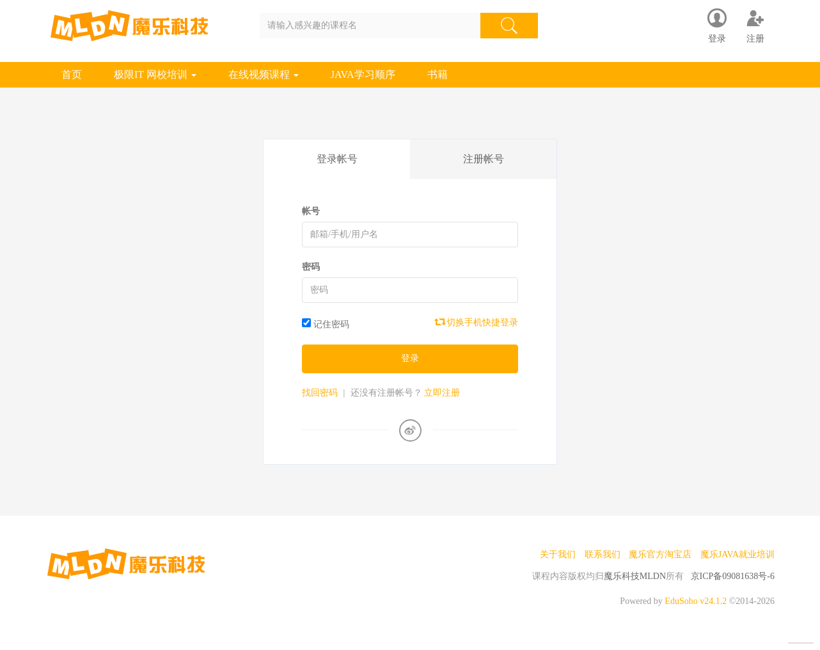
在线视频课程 (263, 74)
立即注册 (442, 393)
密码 (311, 267)
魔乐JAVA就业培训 (737, 554)
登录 (410, 358)
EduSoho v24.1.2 (696, 601)
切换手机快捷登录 (477, 322)
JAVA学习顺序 (363, 74)
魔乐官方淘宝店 (660, 554)
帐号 (311, 211)
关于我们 (558, 554)
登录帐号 (337, 158)
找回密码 (320, 393)
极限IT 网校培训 (155, 74)
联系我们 (602, 554)
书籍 (437, 74)
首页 (71, 74)
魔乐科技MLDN (635, 576)
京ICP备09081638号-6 (733, 576)
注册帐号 (483, 158)
